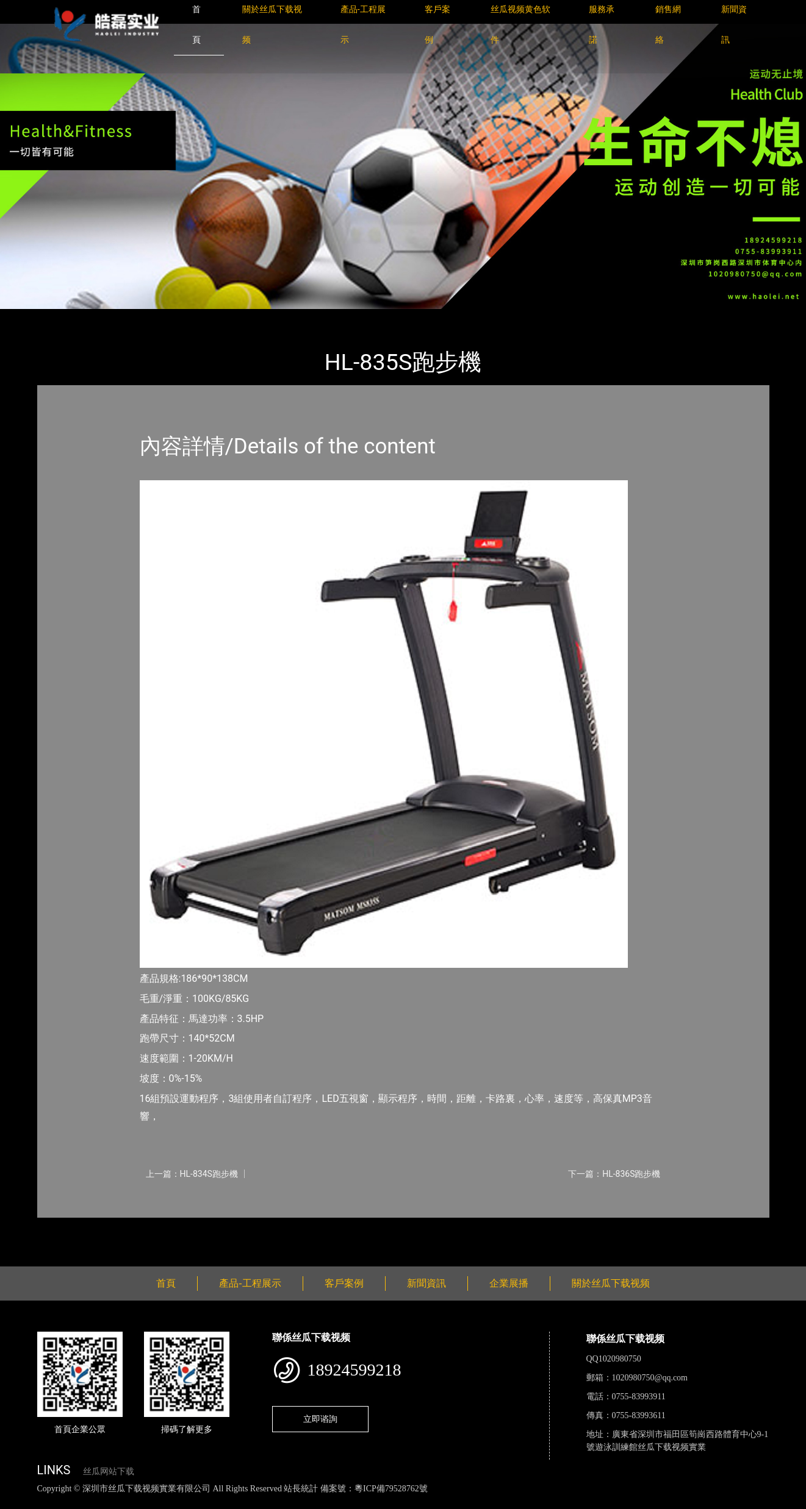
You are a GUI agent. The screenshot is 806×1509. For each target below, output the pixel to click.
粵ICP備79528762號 (391, 1488)
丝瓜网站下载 (108, 1471)
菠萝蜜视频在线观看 (436, 1502)
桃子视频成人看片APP (698, 1502)
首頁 (58, 317)
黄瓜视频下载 (214, 1502)
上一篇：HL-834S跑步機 (192, 1174)
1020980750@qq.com (650, 1377)
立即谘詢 (320, 1419)
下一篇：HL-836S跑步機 (614, 1174)
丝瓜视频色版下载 (73, 1502)
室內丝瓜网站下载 (189, 317)
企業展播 (508, 1283)
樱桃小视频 (560, 1502)
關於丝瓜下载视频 (611, 1283)
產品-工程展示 (110, 317)
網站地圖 (18, 1502)
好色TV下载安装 (618, 1502)
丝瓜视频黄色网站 (148, 1502)
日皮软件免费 (507, 1502)
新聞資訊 (426, 1283)
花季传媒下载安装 (356, 1502)
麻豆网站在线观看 (281, 1502)
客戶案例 (344, 1283)
